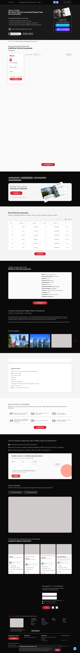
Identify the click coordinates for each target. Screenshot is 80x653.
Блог (32, 622)
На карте (25, 33)
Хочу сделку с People (40, 427)
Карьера (32, 624)
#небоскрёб (11, 313)
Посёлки (64, 621)
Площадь (13, 461)
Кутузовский (53, 288)
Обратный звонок (66, 2)
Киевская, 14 (27, 558)
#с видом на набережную (19, 313)
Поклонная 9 (43, 557)
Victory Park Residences (61, 556)
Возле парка (48, 555)
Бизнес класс (32, 556)
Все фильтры (68, 219)
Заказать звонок (13, 638)
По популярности (69, 55)
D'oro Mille (11, 556)
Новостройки (44, 622)
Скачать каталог (16, 193)
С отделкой (13, 76)
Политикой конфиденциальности (46, 649)
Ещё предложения (40, 253)
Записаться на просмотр (30, 492)
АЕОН (48, 292)
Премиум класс (27, 556)
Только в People (28, 54)
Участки (64, 622)
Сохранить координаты (15, 492)
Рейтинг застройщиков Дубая (40, 177)
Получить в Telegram (62, 25)
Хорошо (57, 649)
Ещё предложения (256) (48, 164)
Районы (43, 620)
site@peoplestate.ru (64, 640)
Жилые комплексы (45, 623)
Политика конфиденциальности (14, 643)
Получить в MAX (62, 29)
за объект (16, 62)
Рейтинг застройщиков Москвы (15, 180)
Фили (39, 2)
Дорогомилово (22, 2)
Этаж (23, 461)
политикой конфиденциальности (27, 470)
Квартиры (43, 621)
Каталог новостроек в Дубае (14, 177)
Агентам (31, 33)
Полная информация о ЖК (40, 302)
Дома (64, 620)
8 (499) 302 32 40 (13, 636)
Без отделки (20, 76)
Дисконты (37, 54)
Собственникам (34, 620)
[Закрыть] (60, 646)
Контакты (33, 621)
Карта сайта (33, 623)
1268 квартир (50, 280)
